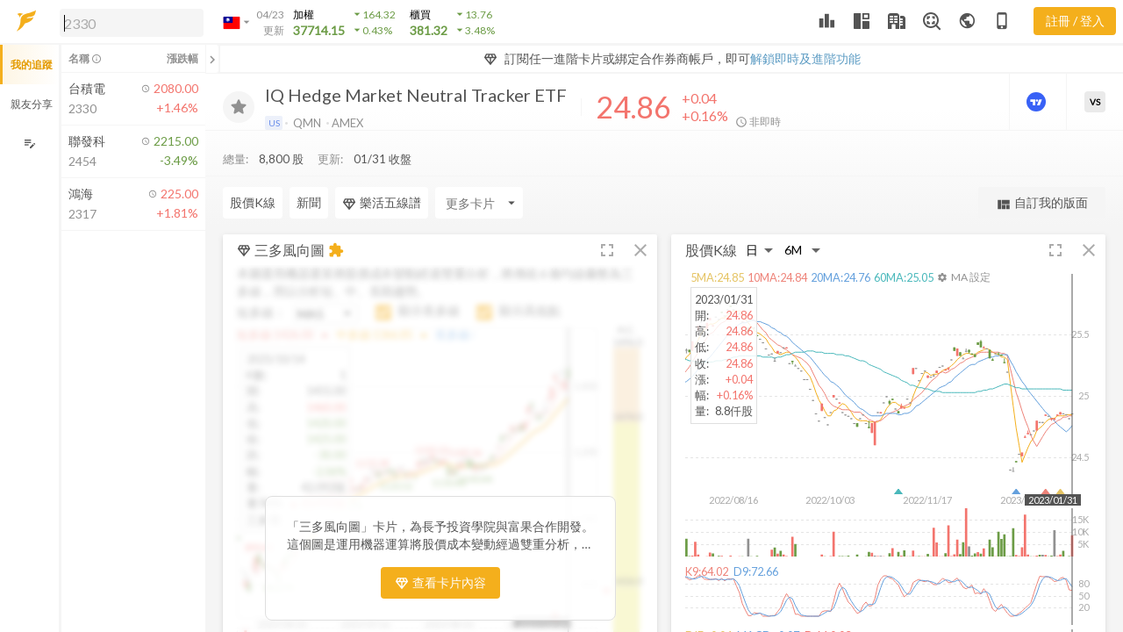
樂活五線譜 (381, 168)
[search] (132, 23)
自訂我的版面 (1042, 168)
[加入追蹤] (238, 107)
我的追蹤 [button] (32, 64)
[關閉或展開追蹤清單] (212, 59)
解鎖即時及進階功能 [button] (805, 58)
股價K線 (252, 167)
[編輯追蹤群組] (29, 143)
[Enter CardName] (479, 167)
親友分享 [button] (32, 104)
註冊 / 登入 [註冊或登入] (1075, 20)
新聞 (309, 167)
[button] (128, 22)
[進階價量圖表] (1038, 102)
